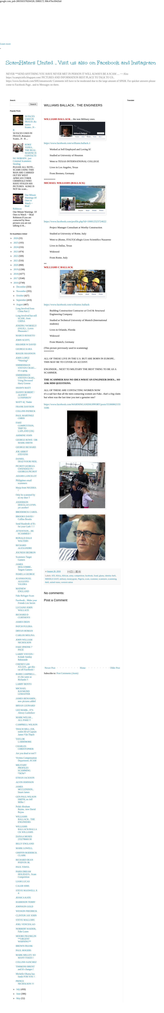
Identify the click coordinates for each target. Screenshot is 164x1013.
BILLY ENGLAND (25, 843)
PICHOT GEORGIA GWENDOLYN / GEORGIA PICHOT (26, 469)
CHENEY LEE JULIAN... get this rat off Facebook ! (25, 667)
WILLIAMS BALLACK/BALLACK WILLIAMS (26, 829)
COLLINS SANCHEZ (26, 962)
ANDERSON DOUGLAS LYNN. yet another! (26, 505)
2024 (16, 247)
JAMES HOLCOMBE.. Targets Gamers (24, 567)
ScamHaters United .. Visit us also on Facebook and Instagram (81, 62)
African (65, 575)
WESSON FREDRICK (26, 911)
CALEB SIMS (22, 886)
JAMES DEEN (23, 622)
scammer (94, 579)
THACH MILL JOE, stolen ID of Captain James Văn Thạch (26, 732)
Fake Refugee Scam (25, 596)
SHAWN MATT (23, 388)
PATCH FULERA (24, 626)
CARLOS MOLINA (25, 635)
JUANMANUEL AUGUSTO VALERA (23, 581)
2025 (16, 242)
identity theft (110, 575)
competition (79, 575)
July (18, 989)
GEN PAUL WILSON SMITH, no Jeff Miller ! (26, 799)
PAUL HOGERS (23, 950)
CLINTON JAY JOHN (26, 915)
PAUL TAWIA (22, 867)
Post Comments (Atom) (67, 673)
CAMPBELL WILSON (26, 724)
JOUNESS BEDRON (25, 552)
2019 (16, 269)
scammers (103, 579)
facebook (89, 575)
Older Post (115, 668)
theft (47, 582)
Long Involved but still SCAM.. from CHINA (26, 318)
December (21, 287)
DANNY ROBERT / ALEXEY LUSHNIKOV (25, 395)
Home (83, 668)
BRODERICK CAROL (26, 512)
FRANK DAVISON (25, 406)
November (21, 291)
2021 (16, 260)
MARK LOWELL (24, 848)
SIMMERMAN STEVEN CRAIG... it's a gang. (26, 368)
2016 (16, 283)
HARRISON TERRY (25, 902)
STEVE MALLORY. (25, 920)
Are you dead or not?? (26, 753)
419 (53, 575)
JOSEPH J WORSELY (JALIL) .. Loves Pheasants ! (26, 328)
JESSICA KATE (23, 897)
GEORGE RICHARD (26, 447)
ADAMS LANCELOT (26, 476)
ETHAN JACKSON (25, 778)
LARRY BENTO (23, 684)
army (71, 575)
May (18, 998)
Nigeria (81, 579)
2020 (16, 265)
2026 (16, 238)
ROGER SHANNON (25, 353)
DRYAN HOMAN (24, 631)
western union (67, 582)
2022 (16, 256)
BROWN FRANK (24, 946)
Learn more (5, 44)
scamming (112, 579)
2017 (16, 278)
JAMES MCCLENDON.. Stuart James (24, 789)
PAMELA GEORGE (25, 574)
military (63, 579)
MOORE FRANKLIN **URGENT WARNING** (26, 939)
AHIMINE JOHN (24, 435)
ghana (101, 575)
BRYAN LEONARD (25, 705)
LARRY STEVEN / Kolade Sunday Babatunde (25, 657)
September (21, 300)
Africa (58, 575)
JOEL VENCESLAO (25, 924)
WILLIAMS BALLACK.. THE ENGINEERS (25, 819)
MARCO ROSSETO (25, 335)
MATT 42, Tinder (24, 402)
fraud (96, 575)
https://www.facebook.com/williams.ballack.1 (67, 143)
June (18, 994)
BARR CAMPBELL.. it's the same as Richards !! (26, 677)
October (20, 295)
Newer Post (50, 668)
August (19, 304)
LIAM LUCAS (23, 881)
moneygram (72, 579)
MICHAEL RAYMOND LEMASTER (23, 691)
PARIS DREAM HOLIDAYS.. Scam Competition (26, 874)
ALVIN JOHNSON (25, 782)
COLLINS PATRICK (25, 411)
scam (87, 579)
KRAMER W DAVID (26, 344)
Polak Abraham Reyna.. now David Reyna (26, 809)
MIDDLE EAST (52, 579)
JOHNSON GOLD (24, 906)
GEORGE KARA (24, 349)
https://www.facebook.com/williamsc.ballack (66, 304)
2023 (16, 251)
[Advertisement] (82, 23)
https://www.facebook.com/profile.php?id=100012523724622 (75, 221)
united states (55, 582)
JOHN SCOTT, (23, 340)
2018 (16, 274)
